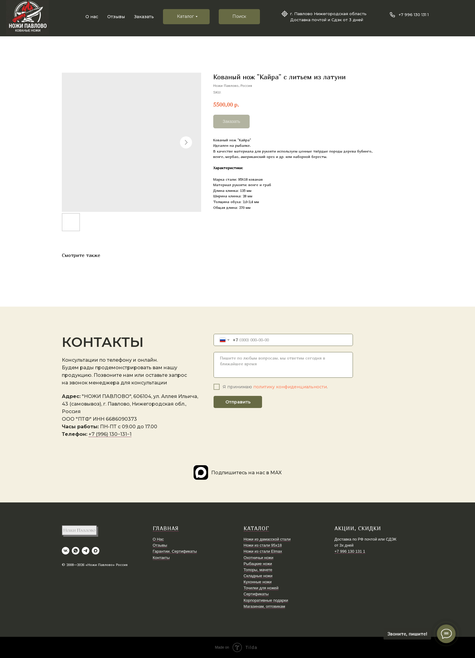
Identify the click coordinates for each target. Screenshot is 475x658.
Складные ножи (258, 576)
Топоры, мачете (258, 570)
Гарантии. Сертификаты (175, 551)
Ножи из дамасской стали (267, 539)
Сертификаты (256, 594)
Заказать (144, 16)
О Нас (158, 539)
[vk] (65, 550)
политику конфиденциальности (290, 387)
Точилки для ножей (261, 588)
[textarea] (283, 365)
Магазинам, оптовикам (264, 606)
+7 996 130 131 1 (414, 14)
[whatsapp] (75, 550)
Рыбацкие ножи (258, 563)
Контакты (161, 557)
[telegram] (85, 550)
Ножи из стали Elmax (263, 551)
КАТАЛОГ (256, 528)
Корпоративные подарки (266, 600)
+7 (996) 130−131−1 (109, 434)
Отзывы (116, 16)
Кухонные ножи (257, 582)
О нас (91, 16)
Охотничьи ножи (258, 557)
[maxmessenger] (95, 550)
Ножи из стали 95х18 (263, 545)
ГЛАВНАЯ (166, 528)
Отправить (238, 402)
